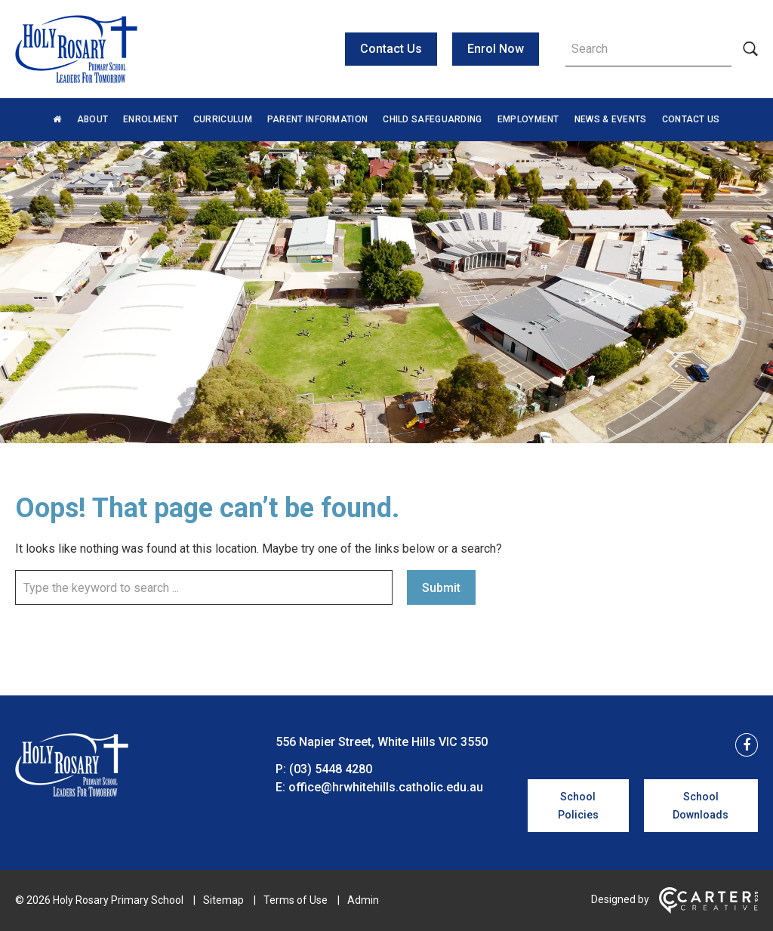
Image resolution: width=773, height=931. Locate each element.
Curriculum (222, 119)
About (93, 119)
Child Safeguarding (432, 119)
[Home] (71, 792)
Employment (528, 119)
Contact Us (391, 49)
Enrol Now (495, 49)
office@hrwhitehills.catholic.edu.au (385, 787)
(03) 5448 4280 (330, 769)
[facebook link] (742, 745)
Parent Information (317, 119)
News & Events (610, 119)
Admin (363, 900)
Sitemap (223, 900)
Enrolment (150, 119)
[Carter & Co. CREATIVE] (708, 910)
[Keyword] (648, 49)
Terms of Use (295, 900)
